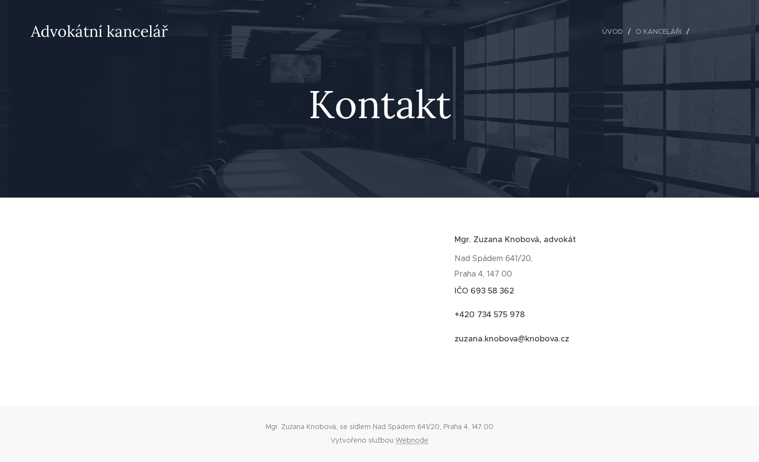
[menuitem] (615, 31)
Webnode (411, 440)
